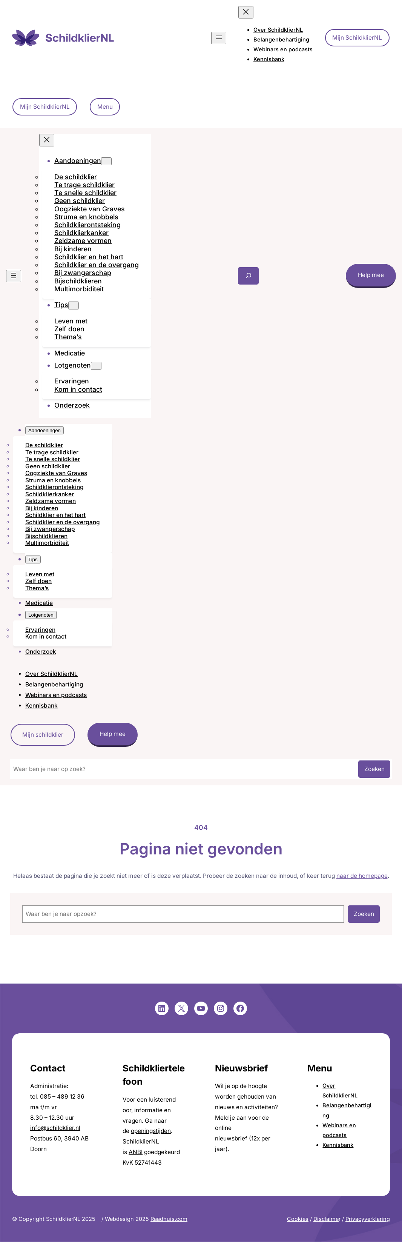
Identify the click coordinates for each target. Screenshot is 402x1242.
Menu (105, 106)
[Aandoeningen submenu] (106, 161)
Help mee (371, 275)
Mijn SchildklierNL (357, 37)
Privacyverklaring (367, 1219)
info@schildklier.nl (55, 1127)
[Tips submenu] (73, 305)
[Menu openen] (218, 38)
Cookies (297, 1219)
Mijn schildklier (42, 734)
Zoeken (374, 769)
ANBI (136, 1152)
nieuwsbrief (231, 1138)
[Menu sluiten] (245, 12)
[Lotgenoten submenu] (96, 366)
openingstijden (151, 1130)
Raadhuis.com (168, 1219)
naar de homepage (362, 875)
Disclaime (326, 1219)
